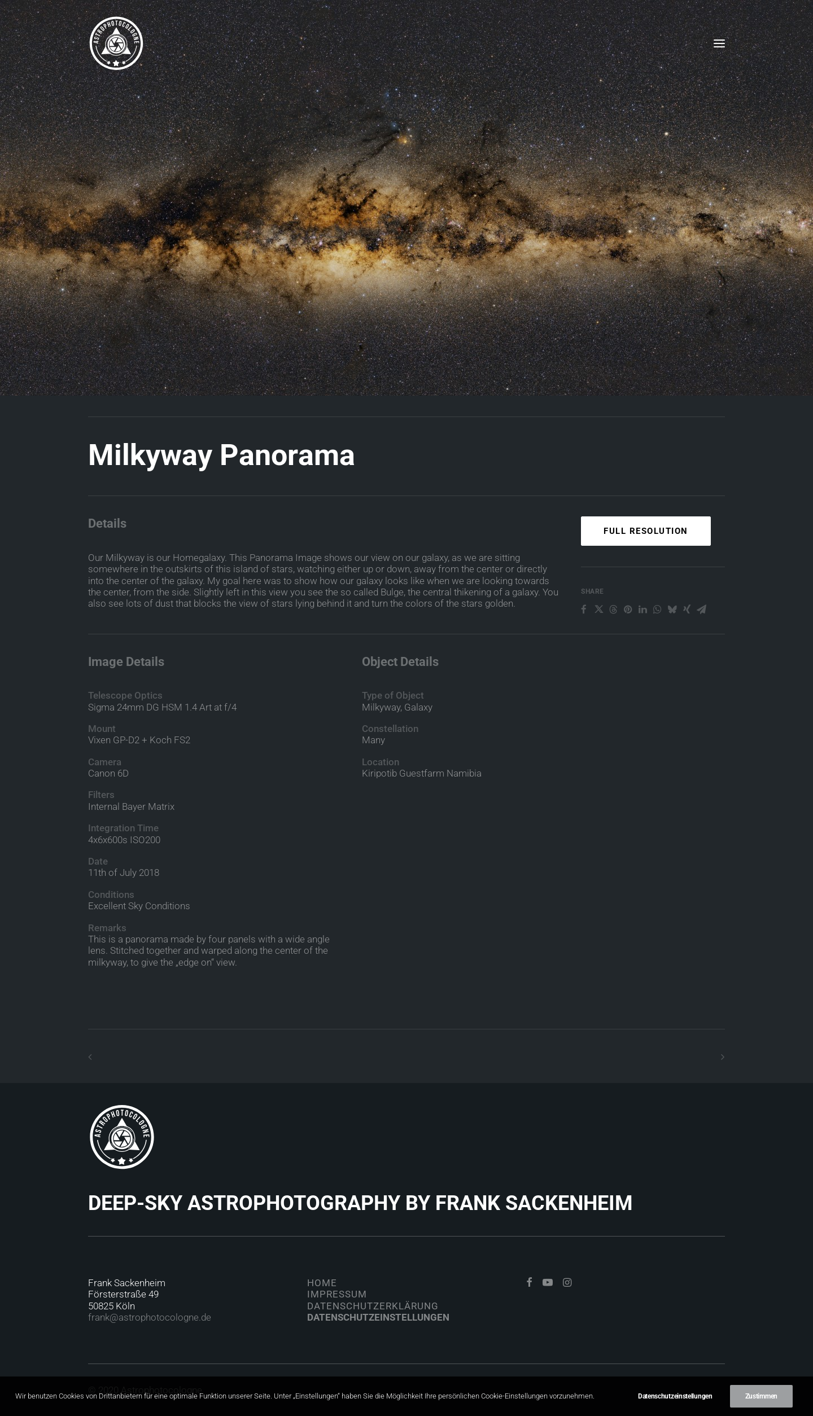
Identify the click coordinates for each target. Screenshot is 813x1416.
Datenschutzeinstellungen (378, 1317)
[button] (719, 43)
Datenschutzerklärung (373, 1306)
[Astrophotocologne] (116, 43)
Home (322, 1282)
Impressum (337, 1294)
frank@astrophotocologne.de (149, 1317)
